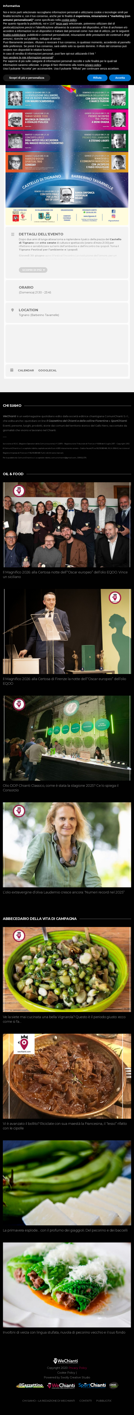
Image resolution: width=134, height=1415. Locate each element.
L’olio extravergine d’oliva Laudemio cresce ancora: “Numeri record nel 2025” (63, 892)
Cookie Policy (66, 1372)
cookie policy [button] (69, 19)
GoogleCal (47, 370)
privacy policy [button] (93, 64)
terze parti (62, 23)
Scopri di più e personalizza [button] (26, 77)
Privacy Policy (78, 1368)
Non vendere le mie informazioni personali (28, 57)
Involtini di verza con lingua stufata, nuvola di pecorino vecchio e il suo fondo (64, 1332)
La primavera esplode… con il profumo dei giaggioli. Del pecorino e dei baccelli (65, 1230)
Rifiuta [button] (97, 77)
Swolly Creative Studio (75, 1377)
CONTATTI (85, 1400)
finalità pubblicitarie (14, 34)
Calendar (26, 370)
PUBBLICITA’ (104, 1400)
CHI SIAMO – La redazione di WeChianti (48, 1400)
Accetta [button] (120, 77)
